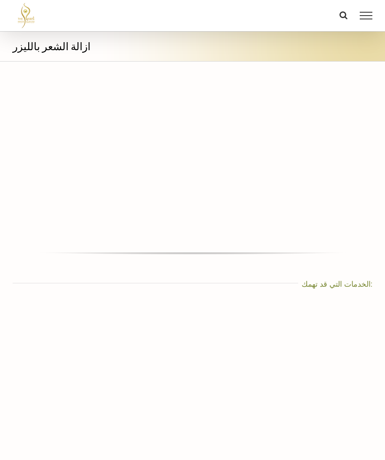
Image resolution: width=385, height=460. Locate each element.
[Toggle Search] (344, 15)
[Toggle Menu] (366, 15)
